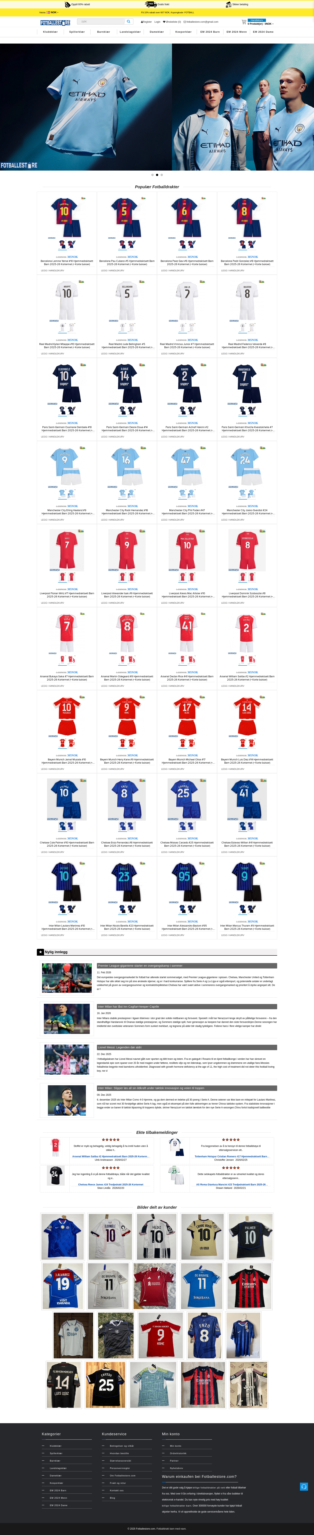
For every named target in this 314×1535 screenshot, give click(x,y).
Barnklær (103, 31)
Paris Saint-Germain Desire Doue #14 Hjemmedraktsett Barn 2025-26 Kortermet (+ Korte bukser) (127, 430)
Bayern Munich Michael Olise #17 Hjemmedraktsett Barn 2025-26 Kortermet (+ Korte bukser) (187, 763)
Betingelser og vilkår (122, 1446)
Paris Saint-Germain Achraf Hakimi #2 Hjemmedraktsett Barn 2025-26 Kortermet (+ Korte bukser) (187, 430)
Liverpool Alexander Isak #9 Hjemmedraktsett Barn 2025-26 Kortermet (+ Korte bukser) (127, 595)
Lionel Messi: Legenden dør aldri (120, 1047)
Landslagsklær (130, 31)
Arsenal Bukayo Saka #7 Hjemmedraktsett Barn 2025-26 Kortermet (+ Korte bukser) (67, 678)
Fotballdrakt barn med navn (171, 1528)
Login (157, 21)
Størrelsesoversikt (120, 1461)
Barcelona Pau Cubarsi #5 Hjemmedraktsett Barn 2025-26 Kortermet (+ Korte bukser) (127, 262)
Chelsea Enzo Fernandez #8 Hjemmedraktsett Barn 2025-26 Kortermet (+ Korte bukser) (127, 844)
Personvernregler (120, 1468)
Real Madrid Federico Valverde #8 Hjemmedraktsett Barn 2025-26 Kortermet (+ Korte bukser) (247, 347)
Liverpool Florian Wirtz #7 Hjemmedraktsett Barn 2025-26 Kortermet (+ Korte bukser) (67, 595)
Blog (112, 1498)
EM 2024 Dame (263, 31)
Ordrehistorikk (178, 1453)
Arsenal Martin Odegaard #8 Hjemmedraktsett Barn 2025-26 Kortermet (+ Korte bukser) (127, 678)
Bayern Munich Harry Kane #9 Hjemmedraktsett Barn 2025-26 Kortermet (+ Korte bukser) (127, 761)
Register (146, 21)
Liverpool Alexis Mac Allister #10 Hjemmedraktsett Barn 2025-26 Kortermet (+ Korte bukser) (187, 596)
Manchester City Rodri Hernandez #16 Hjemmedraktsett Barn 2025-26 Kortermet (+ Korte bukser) (127, 513)
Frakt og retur (118, 1483)
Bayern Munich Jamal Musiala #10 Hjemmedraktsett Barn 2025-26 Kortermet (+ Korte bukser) (67, 763)
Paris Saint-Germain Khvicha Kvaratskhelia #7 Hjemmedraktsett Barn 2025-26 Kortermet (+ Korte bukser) (247, 430)
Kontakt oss (117, 1490)
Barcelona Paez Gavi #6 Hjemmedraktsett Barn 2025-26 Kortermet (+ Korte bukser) (187, 262)
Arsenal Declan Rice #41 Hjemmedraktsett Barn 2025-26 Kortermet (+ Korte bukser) (187, 678)
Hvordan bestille (119, 1453)
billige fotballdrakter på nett (209, 1487)
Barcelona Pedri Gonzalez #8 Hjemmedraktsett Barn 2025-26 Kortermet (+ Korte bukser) (247, 262)
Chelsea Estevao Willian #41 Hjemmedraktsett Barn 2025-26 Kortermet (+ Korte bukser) (247, 844)
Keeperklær (183, 31)
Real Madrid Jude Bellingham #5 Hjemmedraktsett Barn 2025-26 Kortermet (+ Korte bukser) (127, 347)
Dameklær (157, 31)
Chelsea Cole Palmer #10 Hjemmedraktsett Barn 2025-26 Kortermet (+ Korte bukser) (67, 844)
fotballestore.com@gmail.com (201, 21)
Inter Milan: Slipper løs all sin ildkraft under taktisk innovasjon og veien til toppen (151, 1088)
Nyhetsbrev (176, 1468)
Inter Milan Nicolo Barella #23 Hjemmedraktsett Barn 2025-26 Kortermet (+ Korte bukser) (127, 927)
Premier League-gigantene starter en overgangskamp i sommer (140, 965)
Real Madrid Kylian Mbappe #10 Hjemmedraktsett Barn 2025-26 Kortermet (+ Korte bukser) (67, 346)
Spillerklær (77, 31)
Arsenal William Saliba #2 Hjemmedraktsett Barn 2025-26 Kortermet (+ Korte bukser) (247, 678)
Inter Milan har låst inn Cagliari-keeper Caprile (128, 1006)
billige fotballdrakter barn (176, 1505)
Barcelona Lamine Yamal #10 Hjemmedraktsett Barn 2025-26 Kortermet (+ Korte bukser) (67, 262)
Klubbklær (50, 31)
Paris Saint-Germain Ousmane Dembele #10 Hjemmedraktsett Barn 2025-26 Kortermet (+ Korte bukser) (67, 430)
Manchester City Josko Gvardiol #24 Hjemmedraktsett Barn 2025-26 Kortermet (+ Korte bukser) (247, 513)
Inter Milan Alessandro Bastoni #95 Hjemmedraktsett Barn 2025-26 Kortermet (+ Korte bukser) (187, 929)
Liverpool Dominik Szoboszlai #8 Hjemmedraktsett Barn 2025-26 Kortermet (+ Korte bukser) (247, 596)
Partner (174, 1461)
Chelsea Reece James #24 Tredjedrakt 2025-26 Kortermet (110, 1184)
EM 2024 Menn (236, 31)
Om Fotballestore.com (123, 1475)
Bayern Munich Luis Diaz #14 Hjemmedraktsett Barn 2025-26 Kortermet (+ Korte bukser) (247, 761)
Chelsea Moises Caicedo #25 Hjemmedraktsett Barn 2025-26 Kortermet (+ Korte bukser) (187, 844)
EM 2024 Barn (210, 31)
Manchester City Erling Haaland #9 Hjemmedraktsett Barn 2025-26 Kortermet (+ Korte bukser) (67, 513)
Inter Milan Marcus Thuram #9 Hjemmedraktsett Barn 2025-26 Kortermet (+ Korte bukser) (247, 927)
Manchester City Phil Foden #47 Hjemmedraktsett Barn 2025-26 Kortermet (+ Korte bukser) (187, 513)
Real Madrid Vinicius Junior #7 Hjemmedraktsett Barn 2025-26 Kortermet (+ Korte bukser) (187, 346)
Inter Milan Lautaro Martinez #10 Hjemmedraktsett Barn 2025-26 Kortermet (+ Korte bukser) (67, 929)
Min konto (175, 1446)
